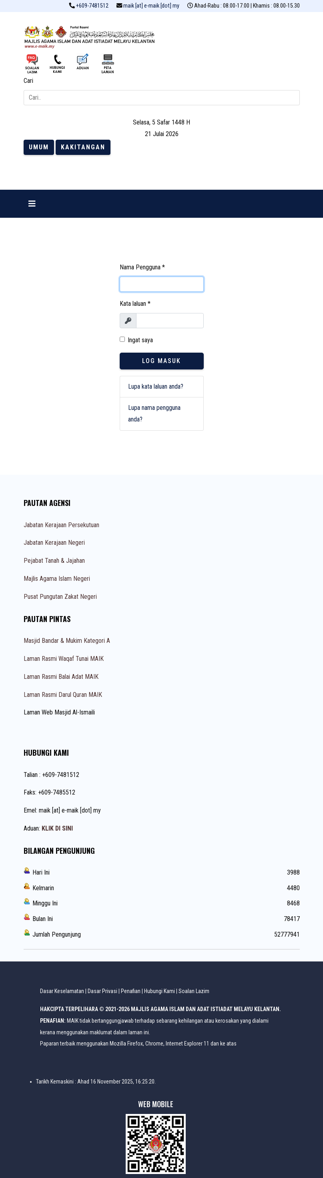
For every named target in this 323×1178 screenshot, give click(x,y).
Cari (28, 80)
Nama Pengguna (142, 267)
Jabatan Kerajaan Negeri (54, 542)
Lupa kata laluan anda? (155, 386)
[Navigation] (32, 204)
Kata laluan (135, 303)
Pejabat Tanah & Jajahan (54, 560)
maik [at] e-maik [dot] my (151, 5)
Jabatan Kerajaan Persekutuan (61, 525)
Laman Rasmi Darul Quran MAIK (63, 694)
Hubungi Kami (159, 991)
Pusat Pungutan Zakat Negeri (60, 596)
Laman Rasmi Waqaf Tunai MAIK (64, 658)
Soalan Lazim (194, 991)
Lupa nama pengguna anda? (154, 413)
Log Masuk (161, 361)
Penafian (130, 991)
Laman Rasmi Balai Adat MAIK (61, 676)
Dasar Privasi (102, 991)
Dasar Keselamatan (62, 991)
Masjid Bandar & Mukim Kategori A (67, 640)
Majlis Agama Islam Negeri (57, 578)
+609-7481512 (92, 5)
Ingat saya (140, 340)
